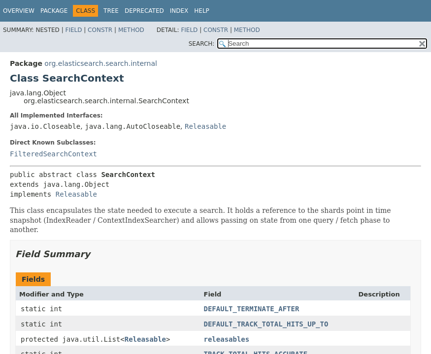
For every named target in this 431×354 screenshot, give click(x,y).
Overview (18, 10)
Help (201, 10)
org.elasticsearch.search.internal (100, 63)
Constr (100, 30)
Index (179, 10)
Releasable (205, 126)
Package (53, 10)
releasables (227, 339)
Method (131, 30)
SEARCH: (202, 43)
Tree (111, 10)
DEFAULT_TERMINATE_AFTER (251, 309)
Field (73, 30)
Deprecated (144, 10)
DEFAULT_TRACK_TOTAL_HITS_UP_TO (266, 324)
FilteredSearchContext (53, 154)
